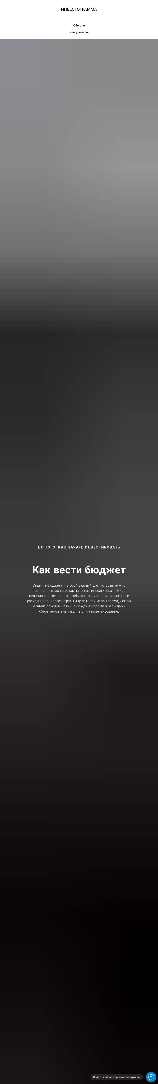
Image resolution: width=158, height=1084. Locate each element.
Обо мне (79, 25)
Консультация (79, 32)
